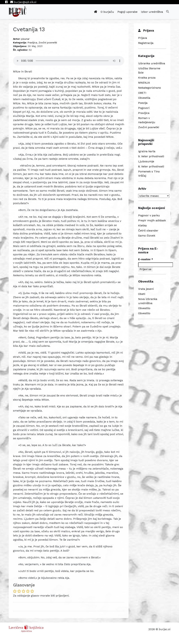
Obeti (141, 294)
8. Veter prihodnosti (151, 166)
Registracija (145, 43)
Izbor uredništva (152, 11)
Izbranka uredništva (151, 63)
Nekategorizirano (149, 87)
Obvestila (144, 97)
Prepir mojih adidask (152, 220)
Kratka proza (147, 77)
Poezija (143, 102)
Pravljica (32, 42)
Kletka (142, 225)
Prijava (142, 38)
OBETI (142, 92)
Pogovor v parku (149, 215)
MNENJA (144, 82)
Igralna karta (146, 151)
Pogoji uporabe (127, 11)
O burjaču (107, 11)
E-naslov (145, 259)
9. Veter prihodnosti (151, 156)
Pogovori (143, 108)
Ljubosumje (146, 161)
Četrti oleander (148, 230)
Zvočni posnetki (48, 42)
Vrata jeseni (146, 289)
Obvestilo (144, 308)
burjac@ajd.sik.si (23, 2)
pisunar (25, 38)
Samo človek (146, 235)
